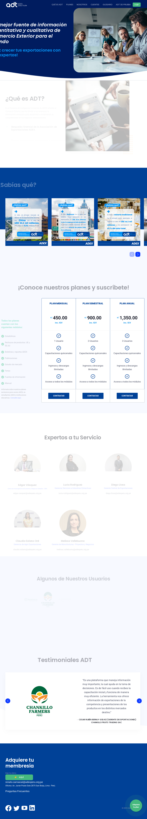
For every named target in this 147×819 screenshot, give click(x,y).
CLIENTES (95, 4)
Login (137, 4)
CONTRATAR (58, 396)
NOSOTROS (82, 4)
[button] (137, 254)
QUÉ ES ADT (57, 4)
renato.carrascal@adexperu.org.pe (24, 782)
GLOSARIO (107, 4)
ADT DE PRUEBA (123, 4)
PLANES (69, 4)
